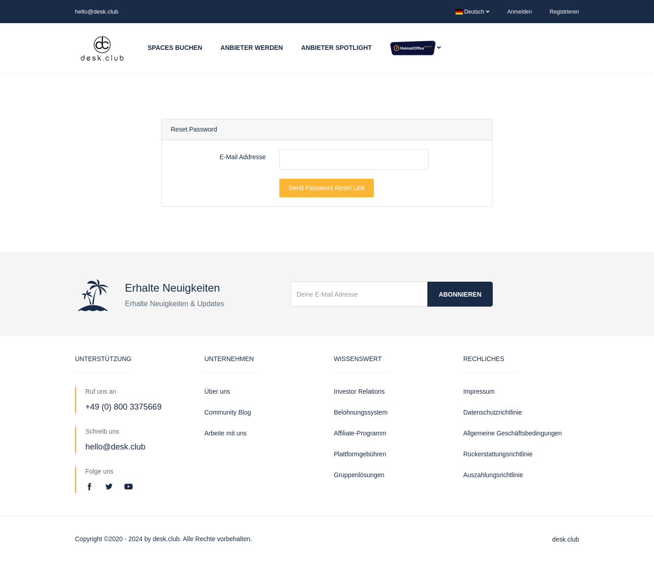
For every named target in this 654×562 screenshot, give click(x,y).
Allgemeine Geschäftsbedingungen (512, 433)
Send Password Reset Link (326, 187)
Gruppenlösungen (359, 475)
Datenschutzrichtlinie (492, 412)
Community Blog (227, 412)
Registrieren (564, 12)
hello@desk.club (97, 11)
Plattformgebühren (360, 454)
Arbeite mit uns (225, 433)
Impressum (479, 391)
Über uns (217, 391)
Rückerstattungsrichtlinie (498, 454)
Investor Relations (359, 391)
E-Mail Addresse (242, 157)
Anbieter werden (251, 47)
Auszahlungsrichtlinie (493, 475)
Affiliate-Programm (360, 433)
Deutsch (473, 12)
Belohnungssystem (360, 412)
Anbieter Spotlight (336, 47)
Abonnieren (460, 294)
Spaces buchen (175, 47)
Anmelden (519, 12)
